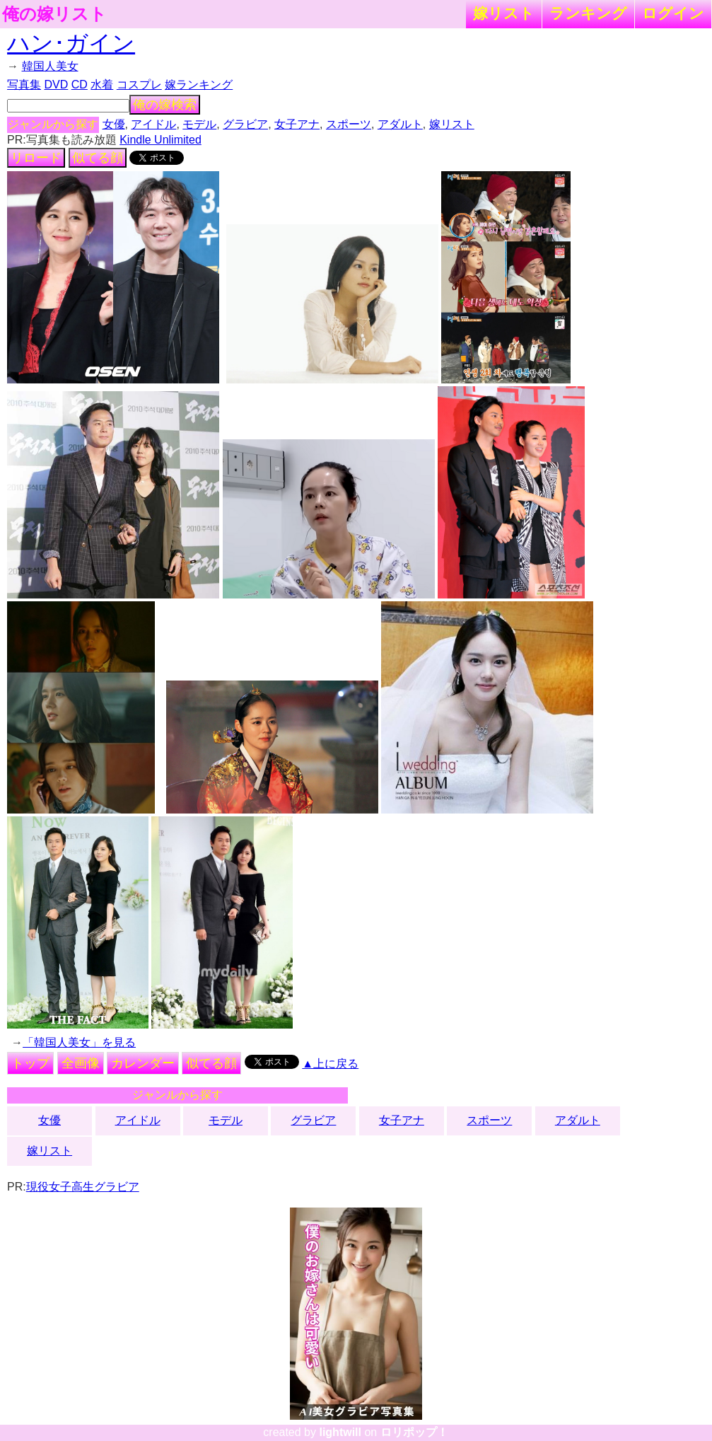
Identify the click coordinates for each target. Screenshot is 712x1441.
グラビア (245, 124)
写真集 (24, 85)
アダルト (400, 124)
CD (79, 85)
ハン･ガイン (71, 43)
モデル (199, 124)
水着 (102, 85)
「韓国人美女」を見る (79, 1042)
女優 (114, 124)
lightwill (340, 1432)
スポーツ (348, 124)
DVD (57, 85)
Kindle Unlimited (160, 140)
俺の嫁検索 (165, 105)
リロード (36, 158)
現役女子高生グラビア (82, 1187)
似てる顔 (97, 158)
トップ (30, 1063)
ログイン (673, 13)
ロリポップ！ (414, 1432)
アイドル (153, 124)
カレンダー (143, 1063)
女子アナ (297, 124)
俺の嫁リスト (54, 14)
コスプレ (139, 85)
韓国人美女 (50, 66)
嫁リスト (504, 13)
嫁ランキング (199, 85)
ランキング (588, 13)
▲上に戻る (330, 1064)
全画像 (81, 1063)
